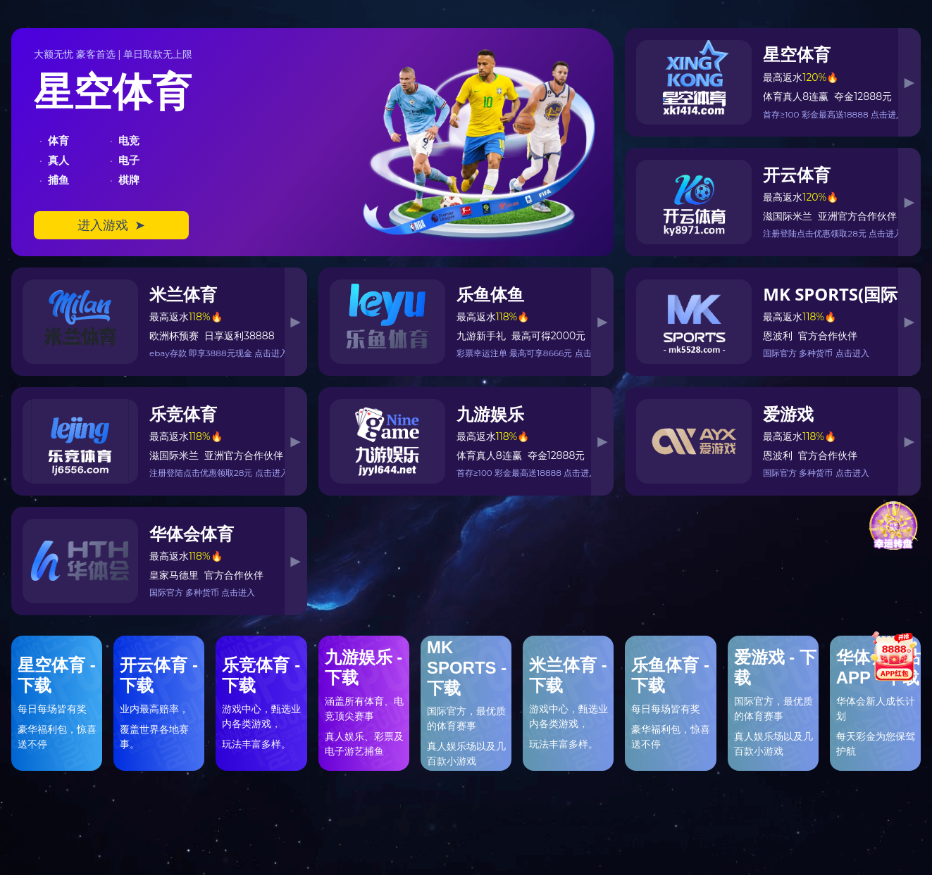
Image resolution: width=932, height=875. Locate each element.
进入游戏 (111, 225)
